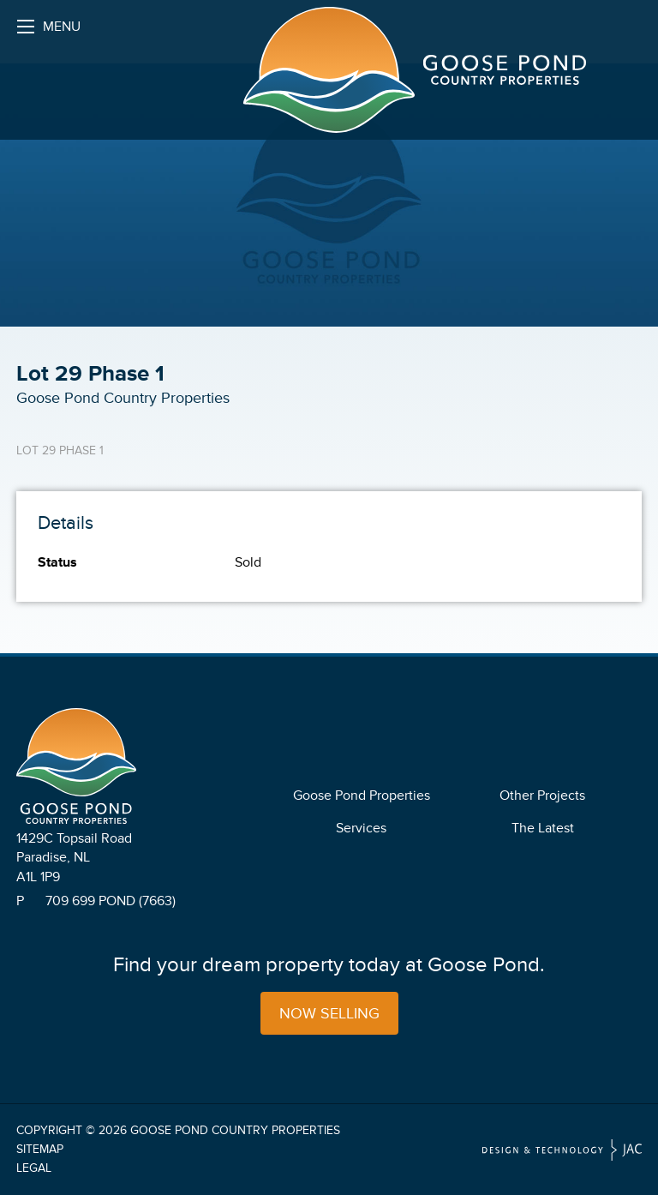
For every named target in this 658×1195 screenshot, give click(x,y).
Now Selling (329, 1013)
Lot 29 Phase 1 (60, 450)
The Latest (542, 828)
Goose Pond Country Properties (235, 1130)
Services (361, 828)
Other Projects (542, 795)
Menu (49, 31)
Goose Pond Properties (361, 795)
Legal (33, 1168)
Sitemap (39, 1149)
